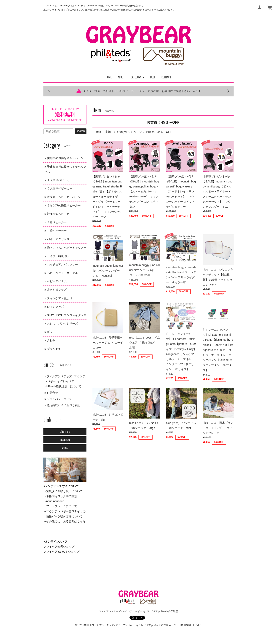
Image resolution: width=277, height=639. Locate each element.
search (80, 131)
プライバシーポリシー (61, 399)
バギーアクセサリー (59, 239)
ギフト (51, 332)
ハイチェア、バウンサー (62, 264)
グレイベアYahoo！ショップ (61, 551)
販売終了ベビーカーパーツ (64, 196)
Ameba (65, 447)
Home (97, 131)
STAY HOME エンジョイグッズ (66, 315)
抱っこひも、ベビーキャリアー (66, 247)
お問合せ (52, 392)
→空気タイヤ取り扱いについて (63, 491)
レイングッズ (55, 306)
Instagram (65, 439)
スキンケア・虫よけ (59, 298)
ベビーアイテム (57, 281)
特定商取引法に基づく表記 (63, 405)
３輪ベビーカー (57, 222)
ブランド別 (54, 349)
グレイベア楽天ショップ (58, 546)
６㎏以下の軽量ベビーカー (64, 205)
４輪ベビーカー (57, 230)
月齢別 (51, 340)
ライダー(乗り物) (57, 256)
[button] (137, 77)
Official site (65, 431)
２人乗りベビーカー (59, 188)
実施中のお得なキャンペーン (123, 131)
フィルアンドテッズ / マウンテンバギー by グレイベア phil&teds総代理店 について (64, 381)
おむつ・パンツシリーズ (62, 323)
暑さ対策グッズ (57, 289)
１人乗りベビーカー (59, 180)
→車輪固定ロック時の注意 (60, 496)
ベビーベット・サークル (62, 272)
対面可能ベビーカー (59, 213)
